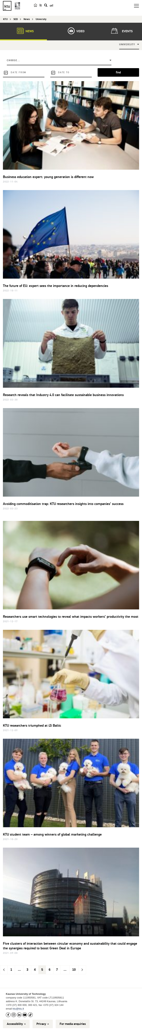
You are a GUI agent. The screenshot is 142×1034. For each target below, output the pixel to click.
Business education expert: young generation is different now (48, 177)
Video (74, 31)
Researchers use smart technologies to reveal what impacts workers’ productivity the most (70, 616)
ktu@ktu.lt (18, 1008)
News (23, 31)
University (127, 44)
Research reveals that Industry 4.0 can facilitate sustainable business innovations (63, 395)
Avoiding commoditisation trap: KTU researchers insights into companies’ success (63, 504)
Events (121, 31)
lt (41, 5)
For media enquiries (73, 1024)
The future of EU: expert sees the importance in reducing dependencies (55, 286)
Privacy (42, 1024)
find (118, 72)
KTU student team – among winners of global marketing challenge (52, 834)
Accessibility (16, 1024)
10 (74, 969)
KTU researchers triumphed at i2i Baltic (32, 725)
